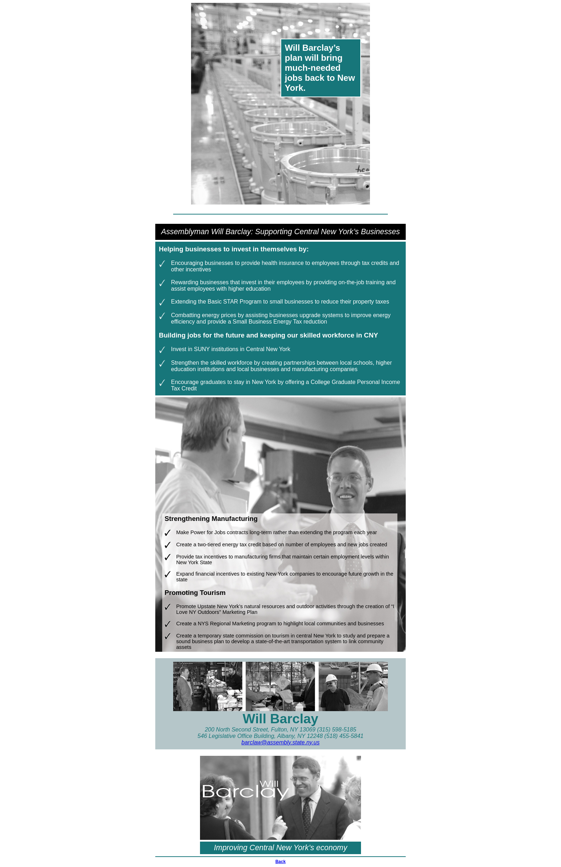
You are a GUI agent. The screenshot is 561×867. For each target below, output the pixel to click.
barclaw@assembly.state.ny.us (280, 742)
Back (280, 861)
